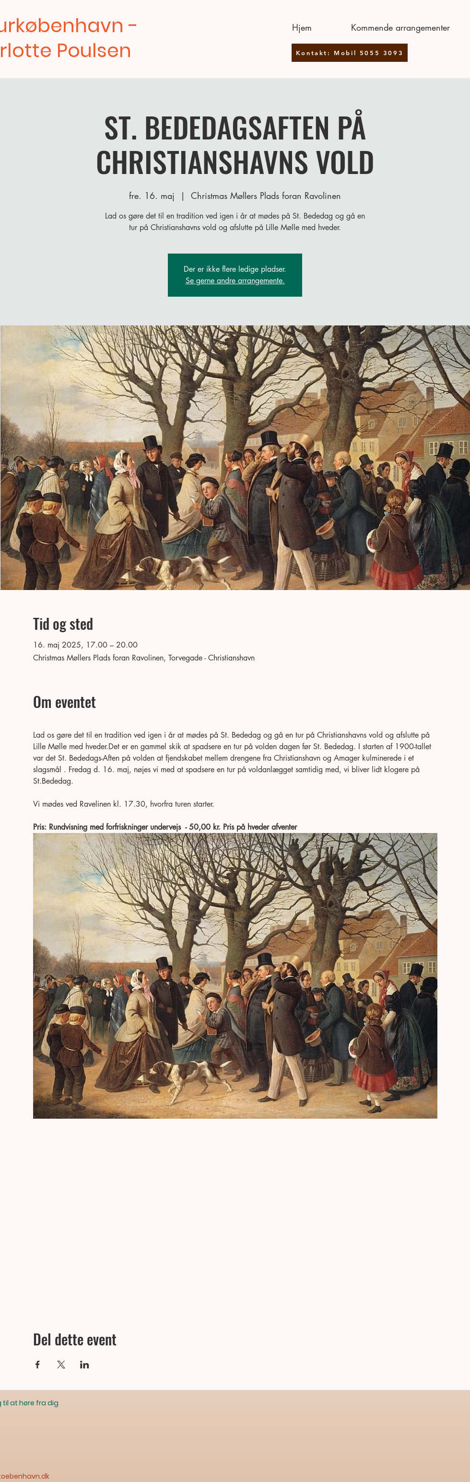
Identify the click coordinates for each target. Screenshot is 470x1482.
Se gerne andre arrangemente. (235, 281)
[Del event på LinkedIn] (84, 1364)
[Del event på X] (61, 1364)
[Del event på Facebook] (37, 1364)
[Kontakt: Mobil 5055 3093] (350, 53)
